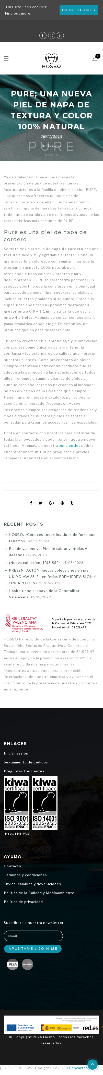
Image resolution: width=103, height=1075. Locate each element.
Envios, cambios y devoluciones (32, 884)
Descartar (78, 1068)
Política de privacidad (23, 901)
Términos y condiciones (25, 875)
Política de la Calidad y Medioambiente (39, 893)
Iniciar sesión (16, 753)
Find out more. (18, 13)
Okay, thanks (79, 10)
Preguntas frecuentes (24, 771)
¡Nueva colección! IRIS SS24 (35, 562)
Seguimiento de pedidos (26, 762)
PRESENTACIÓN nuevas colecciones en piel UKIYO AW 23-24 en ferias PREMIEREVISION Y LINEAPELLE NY (52, 576)
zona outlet (69, 445)
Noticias (54, 145)
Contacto (12, 866)
